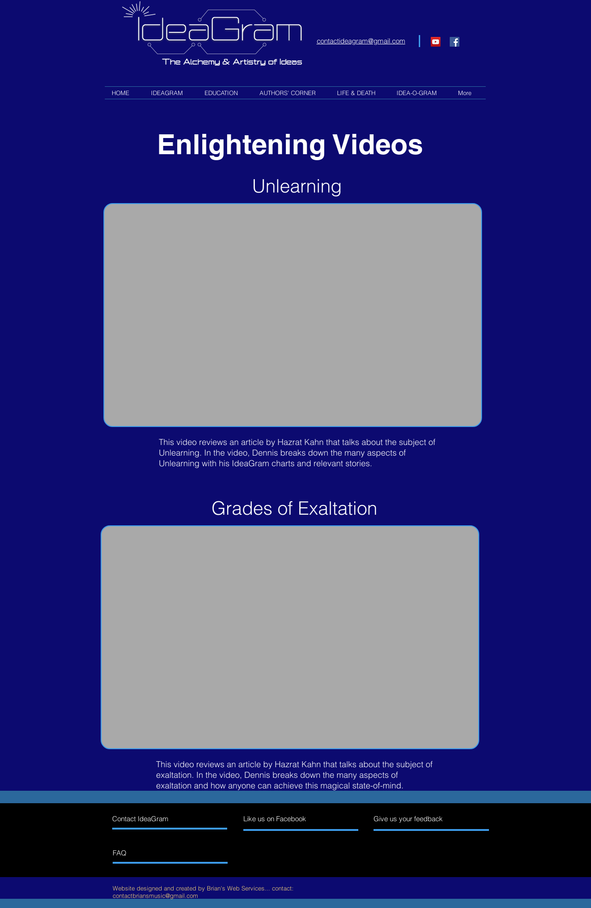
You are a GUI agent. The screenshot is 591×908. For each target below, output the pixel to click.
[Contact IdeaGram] (152, 819)
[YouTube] (435, 42)
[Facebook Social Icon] (454, 42)
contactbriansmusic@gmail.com (155, 895)
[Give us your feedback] (413, 819)
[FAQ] (153, 853)
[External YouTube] (293, 315)
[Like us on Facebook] (283, 819)
